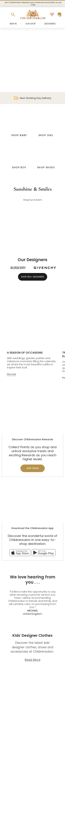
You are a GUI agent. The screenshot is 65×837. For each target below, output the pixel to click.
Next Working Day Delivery (32, 98)
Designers (50, 23)
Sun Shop (30, 23)
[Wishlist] (52, 15)
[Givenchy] (45, 267)
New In (13, 23)
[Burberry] (18, 267)
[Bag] (59, 15)
